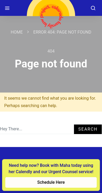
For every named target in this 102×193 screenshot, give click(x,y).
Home (17, 32)
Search (88, 129)
